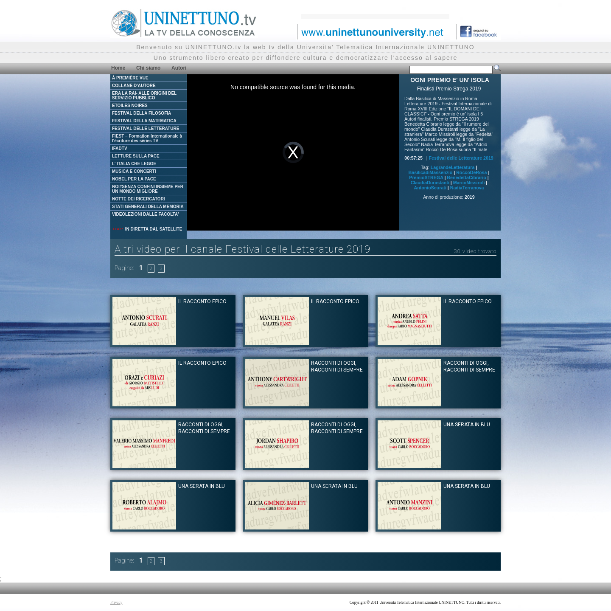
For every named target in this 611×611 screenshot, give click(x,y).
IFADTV (119, 148)
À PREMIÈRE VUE (130, 78)
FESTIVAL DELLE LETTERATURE (145, 128)
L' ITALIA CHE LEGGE (134, 163)
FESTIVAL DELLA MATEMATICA (144, 120)
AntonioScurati (430, 187)
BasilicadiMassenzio (431, 172)
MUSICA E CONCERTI (134, 171)
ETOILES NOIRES (130, 105)
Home (118, 68)
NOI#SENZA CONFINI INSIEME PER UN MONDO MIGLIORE (147, 189)
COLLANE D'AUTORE (134, 85)
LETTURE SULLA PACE (136, 156)
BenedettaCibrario (466, 177)
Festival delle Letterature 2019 (461, 157)
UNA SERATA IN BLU (466, 425)
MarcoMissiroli (469, 182)
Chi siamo (148, 68)
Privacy (116, 602)
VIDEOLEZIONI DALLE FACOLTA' (145, 214)
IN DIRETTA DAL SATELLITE (147, 229)
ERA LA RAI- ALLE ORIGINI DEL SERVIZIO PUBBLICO (144, 95)
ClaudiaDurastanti (430, 182)
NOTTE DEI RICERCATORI (138, 199)
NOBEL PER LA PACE (134, 179)
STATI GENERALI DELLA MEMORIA (148, 206)
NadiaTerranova (467, 187)
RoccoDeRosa (471, 172)
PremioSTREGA (426, 177)
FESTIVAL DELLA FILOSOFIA (141, 113)
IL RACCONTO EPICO (202, 301)
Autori (178, 68)
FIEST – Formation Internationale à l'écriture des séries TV (147, 138)
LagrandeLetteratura (453, 167)
